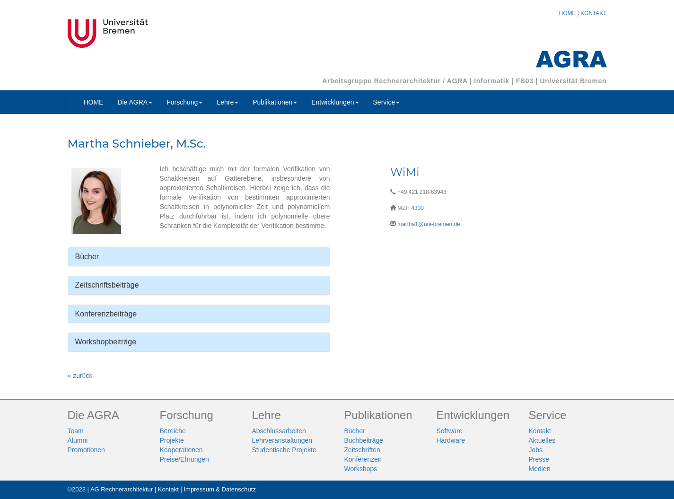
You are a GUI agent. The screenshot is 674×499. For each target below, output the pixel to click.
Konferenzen (363, 459)
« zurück (80, 375)
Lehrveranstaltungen (282, 440)
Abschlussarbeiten (279, 431)
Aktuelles (542, 440)
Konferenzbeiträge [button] (106, 314)
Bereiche (173, 431)
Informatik (491, 81)
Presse (539, 459)
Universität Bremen (573, 81)
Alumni (78, 440)
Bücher (354, 431)
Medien (540, 469)
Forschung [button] (184, 102)
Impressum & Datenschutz (219, 489)
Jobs (536, 450)
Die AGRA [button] (134, 102)
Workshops (360, 469)
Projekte (172, 440)
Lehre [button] (227, 102)
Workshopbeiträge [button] (106, 342)
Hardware (451, 440)
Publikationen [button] (275, 102)
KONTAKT (593, 13)
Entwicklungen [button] (335, 102)
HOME (567, 13)
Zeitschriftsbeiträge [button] (107, 285)
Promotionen (86, 450)
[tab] (199, 257)
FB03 (525, 81)
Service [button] (386, 102)
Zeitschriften (362, 450)
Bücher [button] (87, 257)
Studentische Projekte (284, 450)
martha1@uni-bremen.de (428, 224)
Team (76, 431)
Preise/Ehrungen (184, 459)
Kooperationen (181, 450)
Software (450, 431)
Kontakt (540, 431)
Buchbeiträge (364, 440)
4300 (417, 208)
